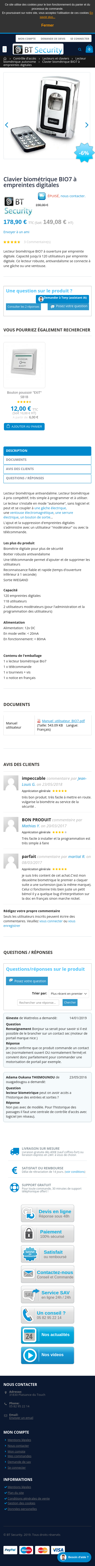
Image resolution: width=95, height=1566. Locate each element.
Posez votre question (68, 306)
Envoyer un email (21, 1418)
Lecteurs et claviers (56, 58)
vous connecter (51, 921)
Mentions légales (19, 1440)
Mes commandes (19, 1456)
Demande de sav (19, 1462)
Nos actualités (56, 1334)
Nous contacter (18, 1446)
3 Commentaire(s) (37, 242)
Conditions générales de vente (29, 1498)
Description (16, 450)
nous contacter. (73, 196)
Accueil (5, 58)
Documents (16, 459)
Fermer (47, 25)
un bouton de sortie (35, 517)
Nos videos (53, 1354)
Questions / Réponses (25, 478)
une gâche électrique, (50, 508)
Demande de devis (52, 38)
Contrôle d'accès (24, 58)
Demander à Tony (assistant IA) (62, 299)
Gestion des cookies (21, 1503)
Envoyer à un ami (16, 232)
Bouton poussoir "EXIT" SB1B (24, 394)
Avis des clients (20, 469)
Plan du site (16, 1493)
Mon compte (26, 38)
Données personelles (22, 1509)
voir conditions (75, 1172)
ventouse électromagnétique (32, 512)
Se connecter (79, 38)
